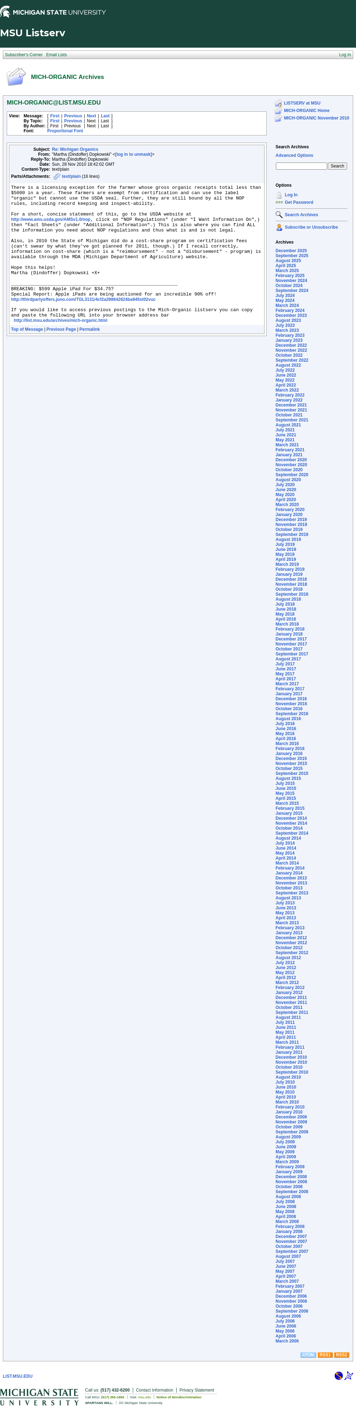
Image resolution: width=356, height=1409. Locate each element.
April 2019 (286, 559)
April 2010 (286, 1097)
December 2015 (291, 758)
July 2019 (285, 544)
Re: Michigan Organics (75, 149)
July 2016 (285, 723)
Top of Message (27, 355)
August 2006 (288, 1316)
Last (105, 115)
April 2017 (286, 678)
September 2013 (292, 892)
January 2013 (289, 932)
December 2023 (291, 315)
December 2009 (291, 1117)
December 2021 (291, 405)
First (54, 115)
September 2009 (292, 1131)
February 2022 (290, 395)
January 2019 (289, 574)
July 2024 (285, 295)
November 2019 (291, 524)
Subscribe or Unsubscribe (311, 227)
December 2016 (291, 698)
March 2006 (287, 1341)
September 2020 (292, 474)
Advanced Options (294, 155)
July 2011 (285, 1022)
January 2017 (289, 693)
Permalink (89, 355)
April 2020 (286, 499)
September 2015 (292, 773)
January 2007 (289, 1291)
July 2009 (285, 1141)
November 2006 (291, 1301)
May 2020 (285, 494)
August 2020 (288, 479)
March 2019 (287, 564)
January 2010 (289, 1112)
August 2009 (288, 1136)
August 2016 (288, 718)
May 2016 (285, 733)
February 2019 (290, 569)
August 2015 (288, 778)
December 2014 (291, 818)
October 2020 (289, 469)
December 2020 (291, 459)
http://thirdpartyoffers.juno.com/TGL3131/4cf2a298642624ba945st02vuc (83, 321)
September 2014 (292, 833)
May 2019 (285, 554)
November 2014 (291, 823)
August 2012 (288, 957)
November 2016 (291, 703)
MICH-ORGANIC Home (307, 110)
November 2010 (291, 1062)
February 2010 (290, 1107)
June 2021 (286, 434)
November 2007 (291, 1241)
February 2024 (290, 310)
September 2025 (292, 255)
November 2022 (291, 350)
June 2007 (286, 1266)
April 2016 (286, 738)
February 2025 (290, 275)
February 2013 (290, 927)
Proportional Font (65, 130)
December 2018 (291, 579)
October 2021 (289, 415)
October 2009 (289, 1126)
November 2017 (291, 644)
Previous (73, 115)
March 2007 (287, 1281)
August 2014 (288, 838)
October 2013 (289, 888)
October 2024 (289, 285)
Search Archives (292, 146)
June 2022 (286, 375)
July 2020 (285, 484)
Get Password (299, 202)
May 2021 (285, 439)
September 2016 (292, 713)
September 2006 (292, 1311)
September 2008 (292, 1191)
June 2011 (286, 1027)
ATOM (308, 1354)
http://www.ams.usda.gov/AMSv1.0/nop (50, 226)
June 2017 (286, 668)
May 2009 (285, 1151)
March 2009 (287, 1161)
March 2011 (287, 1042)
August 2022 (288, 365)
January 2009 (289, 1171)
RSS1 (325, 1354)
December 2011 (291, 997)
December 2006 (291, 1296)
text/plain (71, 176)
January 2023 (289, 340)
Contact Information (154, 1390)
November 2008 (291, 1181)
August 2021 (288, 424)
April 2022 (286, 385)
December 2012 (291, 937)
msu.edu (144, 1397)
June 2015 (286, 788)
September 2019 (292, 534)
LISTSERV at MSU (302, 103)
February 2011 (290, 1047)
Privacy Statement (196, 1390)
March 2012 (287, 982)
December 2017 (291, 639)
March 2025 (287, 270)
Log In (291, 194)
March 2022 (287, 390)
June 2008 (286, 1206)
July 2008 (285, 1201)
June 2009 (286, 1146)
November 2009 (291, 1122)
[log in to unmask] (133, 154)
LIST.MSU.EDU (17, 1376)
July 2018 (285, 604)
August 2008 (288, 1196)
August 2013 (288, 897)
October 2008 (289, 1186)
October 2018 (289, 589)
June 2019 (286, 549)
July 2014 (285, 843)
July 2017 (285, 663)
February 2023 (290, 335)
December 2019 (291, 519)
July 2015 (285, 783)
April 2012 (286, 977)
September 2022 (292, 360)
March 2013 (287, 922)
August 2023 (288, 320)
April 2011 (286, 1037)
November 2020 (291, 464)
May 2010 (285, 1092)
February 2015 (290, 808)
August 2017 (288, 658)
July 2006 (285, 1321)
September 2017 (292, 654)
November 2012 (291, 942)
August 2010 (288, 1077)
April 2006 (286, 1336)
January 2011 (289, 1052)
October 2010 (289, 1067)
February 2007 (290, 1286)
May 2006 (285, 1331)
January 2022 (289, 400)
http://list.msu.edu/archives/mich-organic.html (61, 347)
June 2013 (286, 907)
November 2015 (291, 763)
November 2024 (291, 280)
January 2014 (289, 873)
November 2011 (291, 1002)
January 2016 (289, 753)
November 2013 (291, 883)
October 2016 (289, 708)
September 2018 (292, 594)
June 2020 (286, 489)
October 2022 (289, 355)
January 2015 (289, 813)
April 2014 (286, 858)
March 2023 (287, 330)
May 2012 (285, 972)
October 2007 (289, 1246)
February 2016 (290, 748)
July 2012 (285, 962)
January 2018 (289, 634)
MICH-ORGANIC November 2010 (316, 118)
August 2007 (288, 1256)
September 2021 (292, 420)
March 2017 (287, 683)
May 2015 (285, 793)
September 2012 (292, 952)
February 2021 (290, 449)
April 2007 (286, 1276)
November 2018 (291, 584)
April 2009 (286, 1156)
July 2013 (285, 902)
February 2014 (290, 868)
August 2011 (288, 1017)
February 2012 (290, 987)
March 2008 (287, 1221)
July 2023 (285, 325)
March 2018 (287, 624)
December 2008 (291, 1176)
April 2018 (286, 619)
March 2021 (287, 444)
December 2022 (291, 345)
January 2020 (289, 514)
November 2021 (291, 410)
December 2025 (291, 250)
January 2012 (289, 992)
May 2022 (285, 380)
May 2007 (285, 1271)
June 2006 (286, 1326)
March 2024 (287, 305)
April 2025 (286, 265)
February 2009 (290, 1166)
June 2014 (286, 848)
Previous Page (61, 355)
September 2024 (292, 290)
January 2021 (289, 454)
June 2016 (286, 728)
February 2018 (290, 629)
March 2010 (287, 1102)
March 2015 (287, 803)
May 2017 (285, 673)
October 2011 (289, 1007)
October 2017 (289, 649)
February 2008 (290, 1226)
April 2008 (286, 1216)
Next (91, 115)
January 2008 (289, 1231)
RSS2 (341, 1354)
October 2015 (289, 768)
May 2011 (285, 1032)
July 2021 (285, 429)
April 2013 (286, 917)
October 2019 (289, 529)
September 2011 (292, 1012)
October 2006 (289, 1306)
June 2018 (286, 609)
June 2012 (286, 967)
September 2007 (292, 1251)
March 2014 (287, 863)
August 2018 (288, 599)
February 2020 (290, 509)
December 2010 (291, 1057)
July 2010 (285, 1082)
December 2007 (291, 1236)
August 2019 (288, 539)
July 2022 (285, 370)
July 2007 (285, 1261)
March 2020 (287, 504)
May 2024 (285, 300)
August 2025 (288, 260)
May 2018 (285, 614)
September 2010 (292, 1072)
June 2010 (286, 1087)
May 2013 (285, 912)
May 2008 (285, 1211)
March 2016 (287, 743)
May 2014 (285, 853)
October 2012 (289, 947)
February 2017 (290, 688)
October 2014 (289, 828)
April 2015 (286, 798)
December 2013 (291, 878)
